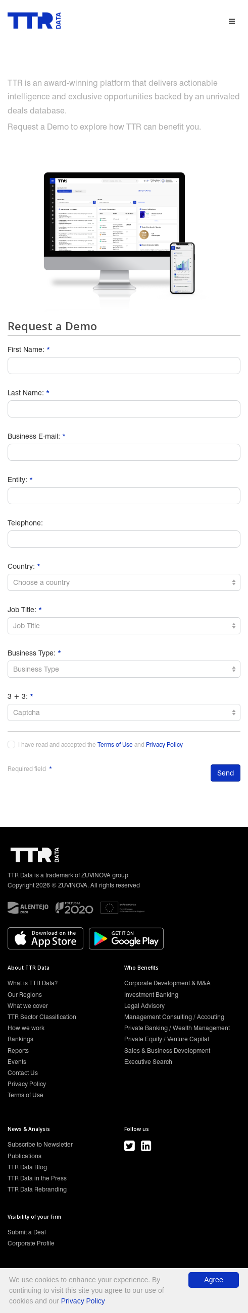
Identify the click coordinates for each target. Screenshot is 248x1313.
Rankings (20, 1039)
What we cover (28, 1005)
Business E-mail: (37, 436)
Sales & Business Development (167, 1050)
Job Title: (25, 610)
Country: (24, 566)
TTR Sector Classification (42, 1017)
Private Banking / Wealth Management (177, 1028)
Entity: (20, 479)
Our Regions (25, 994)
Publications (24, 1156)
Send (225, 773)
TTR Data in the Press (37, 1178)
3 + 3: (20, 696)
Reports (18, 1050)
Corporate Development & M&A (167, 983)
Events (17, 1061)
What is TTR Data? (33, 983)
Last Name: (28, 393)
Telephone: (25, 523)
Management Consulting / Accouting (174, 1017)
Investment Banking (151, 994)
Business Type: (34, 653)
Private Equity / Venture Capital (166, 1039)
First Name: (29, 349)
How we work (26, 1028)
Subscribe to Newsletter (40, 1144)
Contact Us (23, 1073)
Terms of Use (115, 744)
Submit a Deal (27, 1232)
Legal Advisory (144, 1005)
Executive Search (148, 1061)
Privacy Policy (164, 744)
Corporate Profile (31, 1243)
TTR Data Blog (27, 1167)
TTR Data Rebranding (37, 1189)
